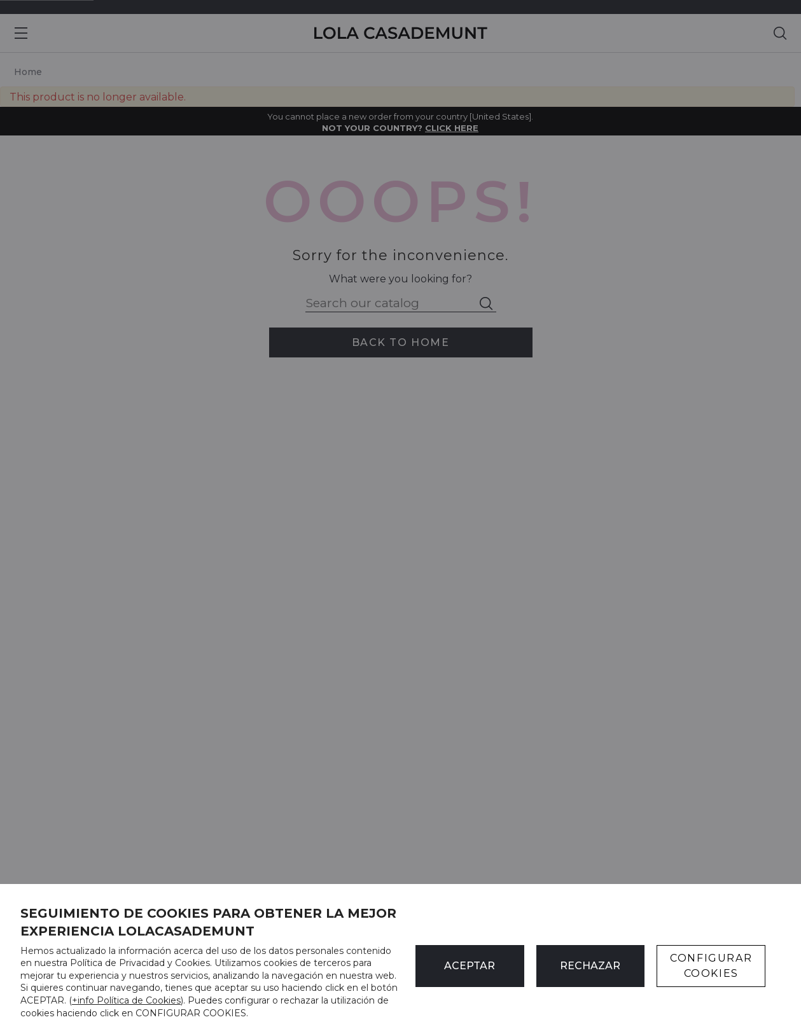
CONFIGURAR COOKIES (711, 965)
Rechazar (590, 966)
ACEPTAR (469, 966)
